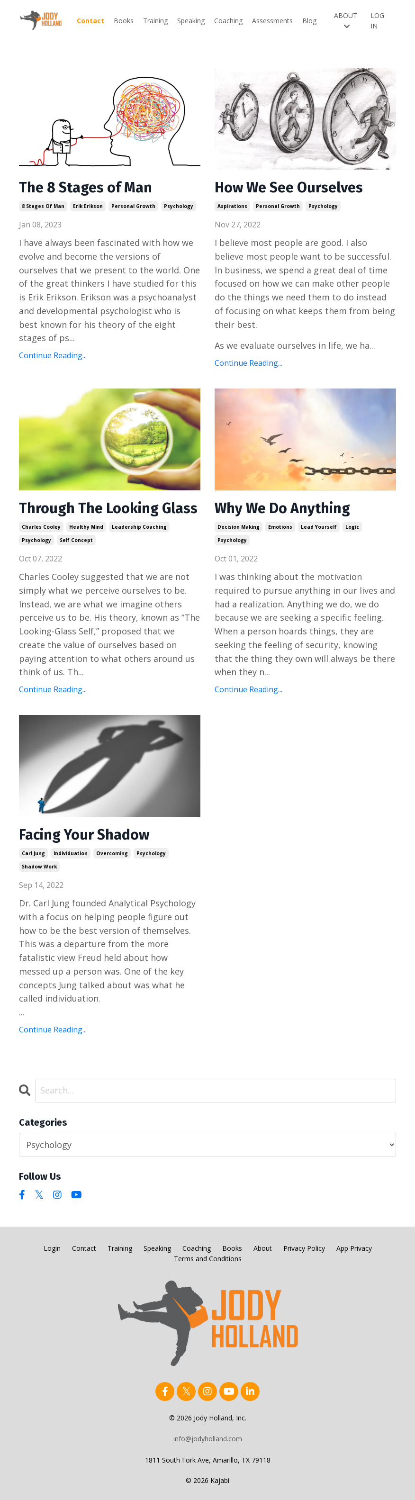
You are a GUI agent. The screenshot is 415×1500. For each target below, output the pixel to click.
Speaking (191, 20)
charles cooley (41, 527)
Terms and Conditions (208, 1258)
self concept (76, 540)
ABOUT (345, 20)
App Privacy (354, 1248)
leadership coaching (139, 527)
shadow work (39, 866)
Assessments (272, 20)
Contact (90, 20)
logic (352, 527)
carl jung (33, 853)
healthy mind (86, 527)
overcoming (112, 853)
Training (155, 20)
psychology (178, 206)
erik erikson (88, 206)
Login (52, 1248)
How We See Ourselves (289, 187)
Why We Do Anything (282, 508)
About (262, 1248)
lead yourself (319, 527)
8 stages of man (43, 206)
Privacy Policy (304, 1248)
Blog (309, 20)
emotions (280, 527)
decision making (238, 527)
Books (124, 20)
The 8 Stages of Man (85, 187)
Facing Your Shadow (84, 834)
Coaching (228, 20)
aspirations (232, 206)
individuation (71, 853)
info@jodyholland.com (207, 1438)
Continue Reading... (53, 355)
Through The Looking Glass (108, 508)
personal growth (133, 206)
